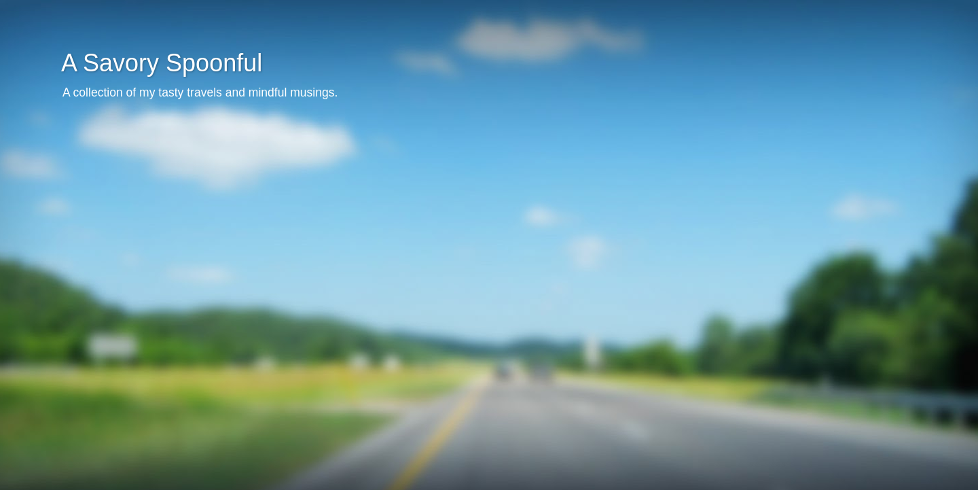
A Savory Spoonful (161, 63)
